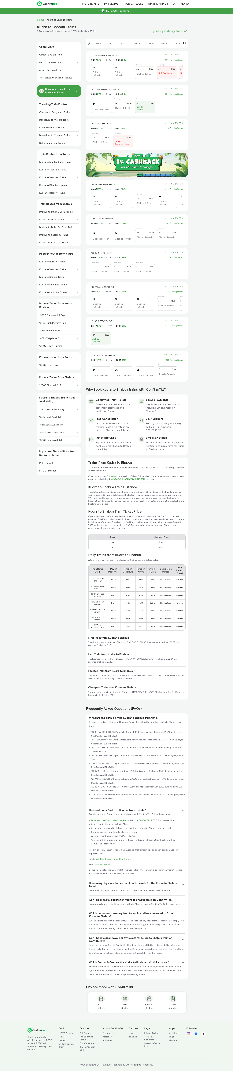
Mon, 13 (137, 43)
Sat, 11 (111, 43)
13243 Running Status (174, 326)
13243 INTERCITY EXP (103, 321)
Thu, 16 (177, 43)
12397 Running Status (174, 292)
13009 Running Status (173, 223)
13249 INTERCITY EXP (103, 252)
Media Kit (107, 1037)
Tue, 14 (150, 43)
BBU (124, 60)
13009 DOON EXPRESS (103, 218)
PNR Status (111, 4)
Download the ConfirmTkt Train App (109, 820)
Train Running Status (162, 4)
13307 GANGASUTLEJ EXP (105, 55)
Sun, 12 (124, 43)
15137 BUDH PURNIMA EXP (105, 89)
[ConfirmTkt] (36, 1032)
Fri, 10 (99, 43)
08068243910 (103, 864)
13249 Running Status (174, 257)
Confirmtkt (174, 1033)
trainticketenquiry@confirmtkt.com (113, 859)
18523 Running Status (174, 189)
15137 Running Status (174, 94)
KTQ (99, 60)
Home (40, 20)
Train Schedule (133, 4)
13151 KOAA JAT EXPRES (104, 355)
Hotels (62, 1040)
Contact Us (108, 1033)
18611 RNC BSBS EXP (102, 123)
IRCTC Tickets (90, 4)
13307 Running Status (173, 60)
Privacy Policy (151, 1033)
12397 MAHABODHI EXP (104, 287)
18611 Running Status (174, 128)
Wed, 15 (164, 43)
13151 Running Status (174, 360)
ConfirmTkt (144, 820)
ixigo (131, 1033)
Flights (62, 1037)
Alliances (107, 1040)
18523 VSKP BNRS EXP (103, 184)
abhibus (133, 1037)
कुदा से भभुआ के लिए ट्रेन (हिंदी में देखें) (170, 31)
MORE (185, 4)
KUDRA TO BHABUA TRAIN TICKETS (128, 479)
